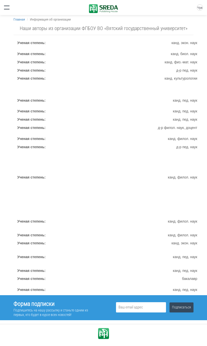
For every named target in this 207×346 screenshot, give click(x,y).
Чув (199, 8)
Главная (19, 19)
